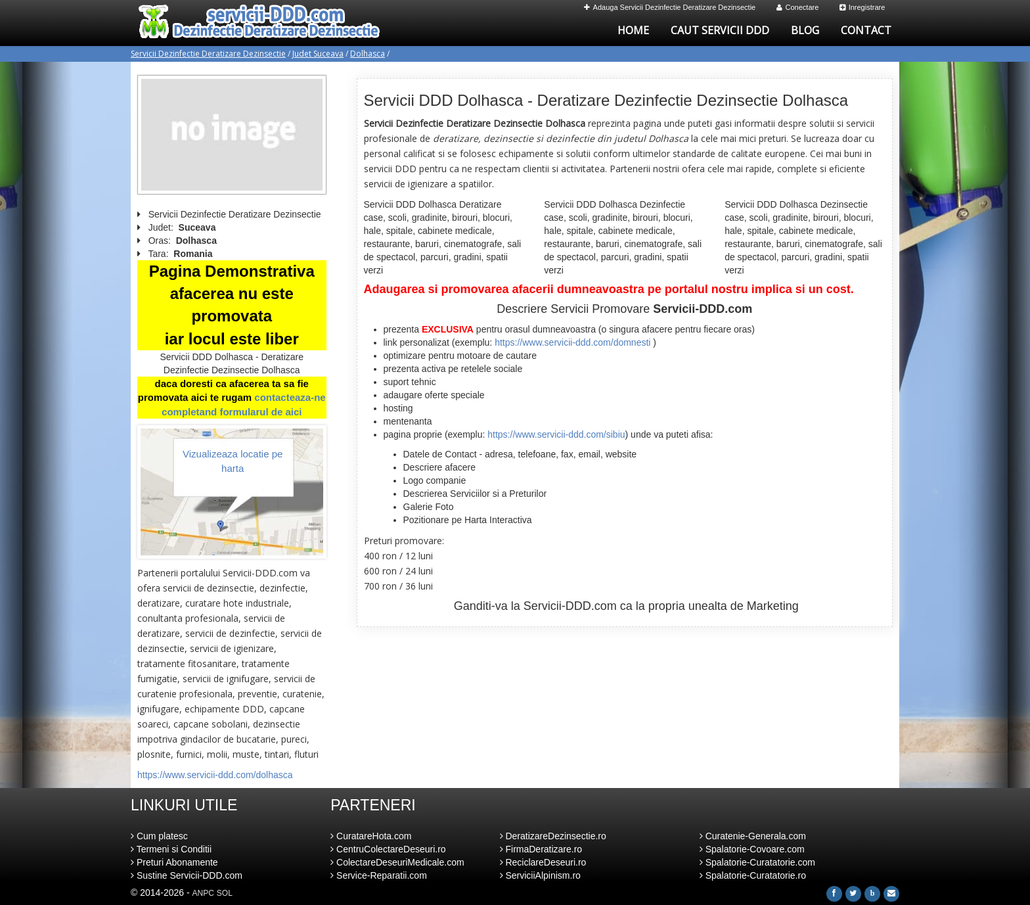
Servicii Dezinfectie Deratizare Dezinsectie (208, 53)
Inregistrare (862, 7)
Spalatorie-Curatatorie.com (757, 862)
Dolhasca (367, 53)
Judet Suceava (318, 53)
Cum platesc (159, 836)
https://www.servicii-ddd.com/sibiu (556, 434)
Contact (866, 30)
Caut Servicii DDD (720, 30)
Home (633, 30)
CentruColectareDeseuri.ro (387, 849)
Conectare (797, 7)
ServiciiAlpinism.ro (540, 875)
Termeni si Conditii (171, 849)
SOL (225, 893)
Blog (805, 30)
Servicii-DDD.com (570, 606)
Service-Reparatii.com (378, 875)
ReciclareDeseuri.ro (543, 862)
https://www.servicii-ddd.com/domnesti (572, 342)
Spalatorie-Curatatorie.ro (753, 875)
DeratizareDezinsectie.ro (553, 836)
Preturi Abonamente (174, 862)
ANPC (203, 893)
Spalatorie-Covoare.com (752, 849)
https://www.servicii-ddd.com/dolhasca (215, 775)
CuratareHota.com (370, 836)
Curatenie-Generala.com (753, 836)
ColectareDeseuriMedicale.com (397, 862)
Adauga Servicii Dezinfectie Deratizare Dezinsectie (670, 7)
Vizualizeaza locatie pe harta (232, 460)
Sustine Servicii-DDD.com (186, 875)
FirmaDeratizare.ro (541, 849)
